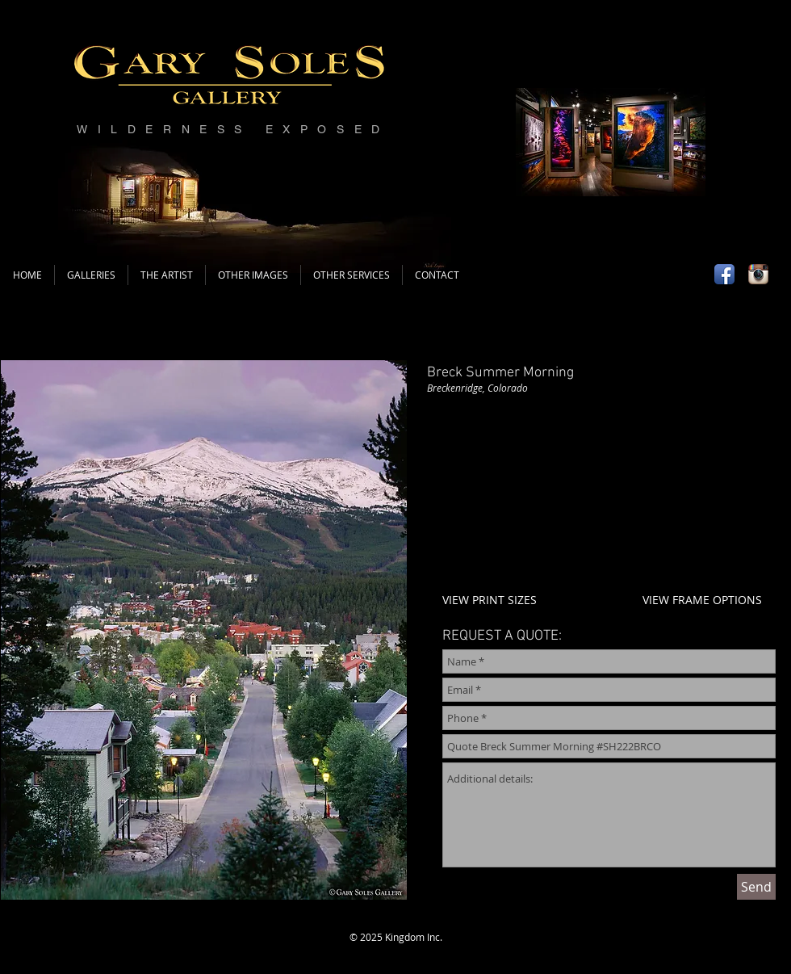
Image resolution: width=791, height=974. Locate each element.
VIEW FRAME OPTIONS (702, 599)
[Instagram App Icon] (758, 274)
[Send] (756, 887)
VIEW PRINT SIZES (489, 599)
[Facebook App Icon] (724, 274)
